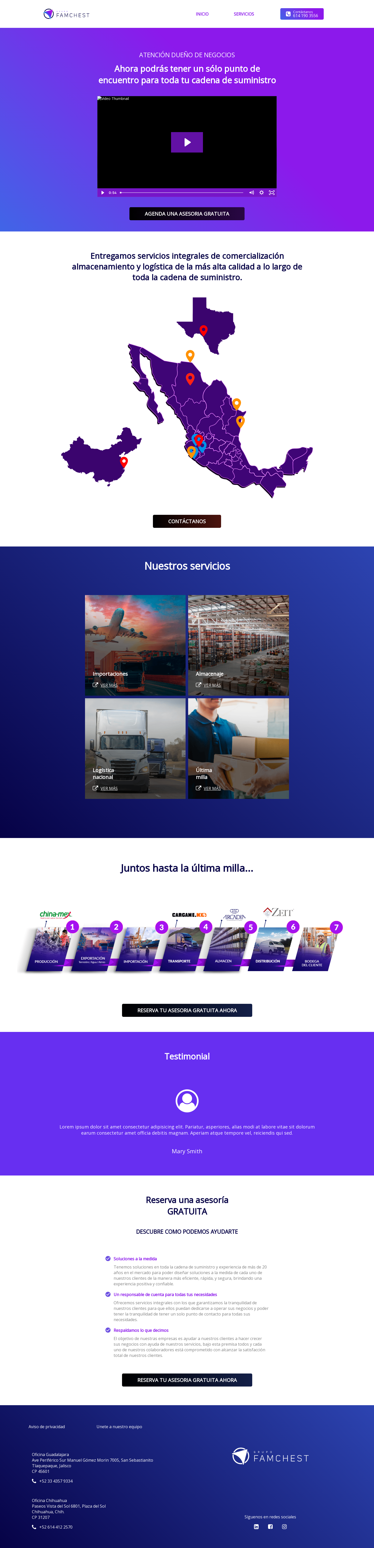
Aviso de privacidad (47, 1426)
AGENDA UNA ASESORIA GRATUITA (187, 213)
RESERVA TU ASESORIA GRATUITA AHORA (187, 1010)
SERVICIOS (244, 14)
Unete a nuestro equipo (119, 1426)
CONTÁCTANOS (187, 521)
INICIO (202, 14)
